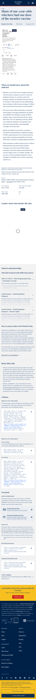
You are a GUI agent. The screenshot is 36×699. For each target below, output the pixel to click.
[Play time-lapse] (3, 68)
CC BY (18, 78)
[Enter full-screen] (32, 78)
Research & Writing (6, 671)
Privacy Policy (14, 687)
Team (20, 651)
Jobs (20, 655)
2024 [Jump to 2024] (31, 68)
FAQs (19, 623)
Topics (3, 640)
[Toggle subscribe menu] (33, 3)
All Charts (19, 24)
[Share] (28, 78)
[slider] (12, 68)
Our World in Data (18, 2)
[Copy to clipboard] (29, 412)
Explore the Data (6, 24)
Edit (32, 37)
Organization (22, 644)
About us (21, 640)
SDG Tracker (4, 659)
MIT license (20, 619)
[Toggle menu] (3, 3)
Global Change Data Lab (27, 612)
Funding (21, 647)
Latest (3, 655)
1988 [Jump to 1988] (8, 68)
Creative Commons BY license (11, 387)
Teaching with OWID (7, 663)
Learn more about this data (17, 72)
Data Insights (5, 675)
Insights (3, 647)
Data (2, 644)
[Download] (25, 78)
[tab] (4, 37)
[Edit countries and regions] (31, 37)
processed (9, 181)
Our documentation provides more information (14, 537)
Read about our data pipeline (10, 355)
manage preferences (25, 687)
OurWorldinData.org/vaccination (9, 78)
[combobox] (28, 3)
